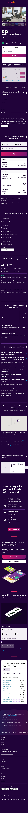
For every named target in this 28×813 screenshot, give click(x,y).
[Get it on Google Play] (5, 789)
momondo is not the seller (14, 720)
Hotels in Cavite (3, 732)
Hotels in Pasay (6, 692)
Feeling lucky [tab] (7, 673)
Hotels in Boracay (7, 680)
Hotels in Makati (6, 688)
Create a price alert (12, 521)
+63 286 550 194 (6, 40)
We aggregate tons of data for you (14, 722)
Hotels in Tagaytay (12, 732)
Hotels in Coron (6, 690)
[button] (2, 2)
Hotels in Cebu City (7, 684)
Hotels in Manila (6, 682)
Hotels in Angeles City (8, 695)
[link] (14, 529)
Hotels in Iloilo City (7, 701)
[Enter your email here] (15, 638)
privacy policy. (4, 650)
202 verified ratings (16, 43)
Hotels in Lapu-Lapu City (9, 697)
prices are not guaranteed (11, 715)
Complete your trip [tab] (17, 673)
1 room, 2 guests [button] (7, 51)
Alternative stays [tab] (16, 669)
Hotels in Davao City (8, 699)
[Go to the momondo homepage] (10, 2)
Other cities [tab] (6, 669)
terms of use (19, 648)
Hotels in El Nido (7, 686)
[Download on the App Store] (14, 789)
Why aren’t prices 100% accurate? (14, 725)
